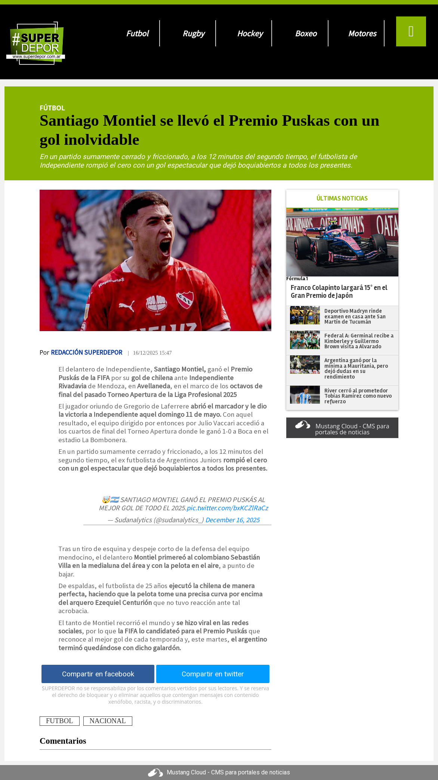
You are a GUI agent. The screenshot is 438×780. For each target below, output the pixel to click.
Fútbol (52, 107)
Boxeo (306, 33)
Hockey (249, 33)
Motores (362, 33)
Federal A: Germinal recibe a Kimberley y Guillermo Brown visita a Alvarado (359, 341)
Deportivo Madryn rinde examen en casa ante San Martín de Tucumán (355, 316)
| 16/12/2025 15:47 (150, 353)
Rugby (193, 33)
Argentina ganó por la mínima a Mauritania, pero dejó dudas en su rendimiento (356, 368)
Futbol (137, 33)
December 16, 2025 (232, 520)
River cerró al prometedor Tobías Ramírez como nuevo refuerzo (358, 396)
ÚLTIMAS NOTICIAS (342, 198)
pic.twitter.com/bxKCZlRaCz (227, 508)
